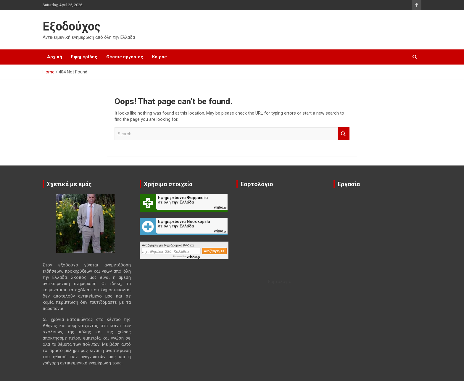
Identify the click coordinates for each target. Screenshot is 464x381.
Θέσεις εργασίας (124, 57)
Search (343, 134)
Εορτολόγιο (279, 281)
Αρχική (54, 57)
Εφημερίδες (84, 57)
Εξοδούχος (72, 26)
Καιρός (159, 57)
